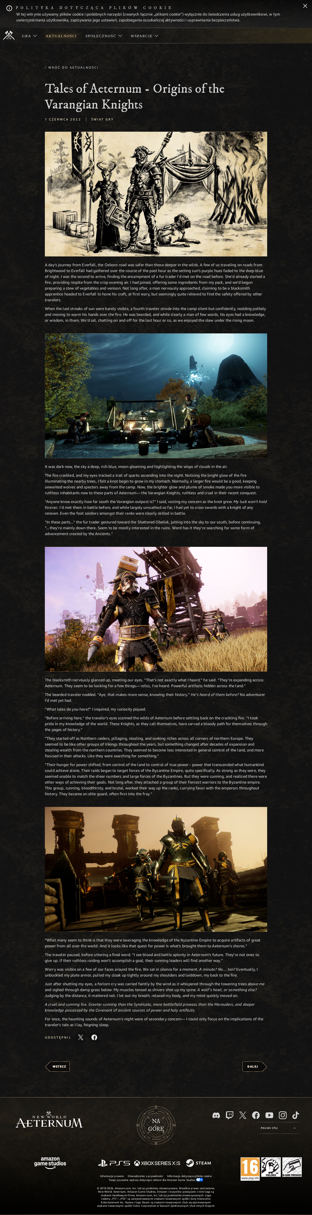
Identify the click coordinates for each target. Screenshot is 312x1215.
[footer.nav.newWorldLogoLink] (49, 1120)
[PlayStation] (114, 1163)
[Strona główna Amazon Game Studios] (50, 1163)
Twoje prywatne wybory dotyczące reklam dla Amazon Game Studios (156, 1179)
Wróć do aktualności (73, 67)
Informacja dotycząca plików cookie (189, 1176)
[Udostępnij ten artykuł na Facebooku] (94, 1037)
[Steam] (199, 1163)
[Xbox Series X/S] (157, 1163)
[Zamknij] (305, 6)
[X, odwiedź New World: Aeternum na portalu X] (242, 1115)
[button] (156, 194)
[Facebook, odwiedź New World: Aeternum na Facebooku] (256, 1115)
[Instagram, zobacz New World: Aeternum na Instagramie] (283, 1115)
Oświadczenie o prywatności (145, 1176)
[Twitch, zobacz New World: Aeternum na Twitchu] (230, 1115)
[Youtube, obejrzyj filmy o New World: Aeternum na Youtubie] (269, 1115)
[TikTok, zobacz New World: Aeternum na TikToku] (295, 1115)
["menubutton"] (29, 35)
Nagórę (156, 1125)
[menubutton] (278, 1127)
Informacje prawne (112, 1176)
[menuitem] (29, 35)
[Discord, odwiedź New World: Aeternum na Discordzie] (216, 1115)
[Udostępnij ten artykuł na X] (81, 1037)
